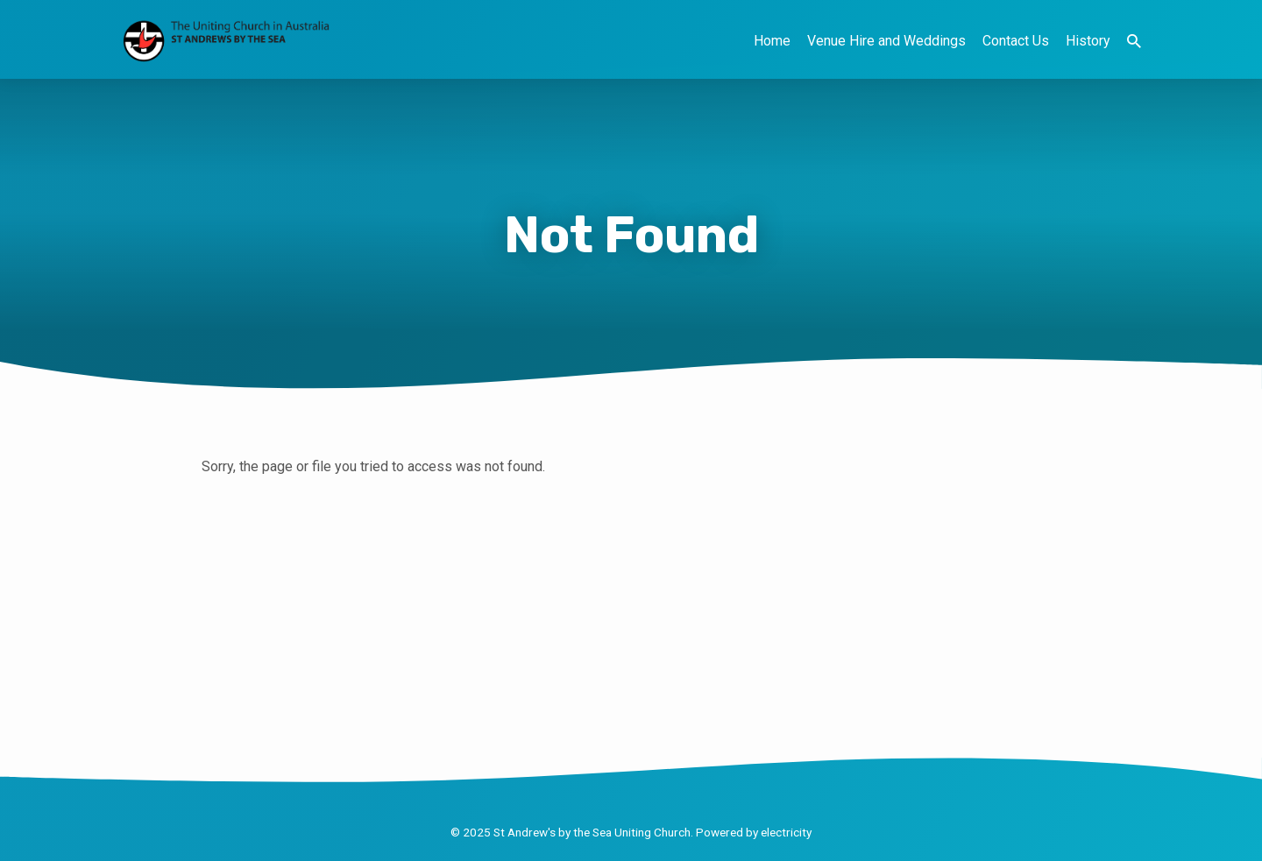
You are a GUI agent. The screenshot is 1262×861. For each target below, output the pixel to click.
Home (772, 40)
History (1088, 40)
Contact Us (1015, 40)
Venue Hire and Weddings (886, 40)
